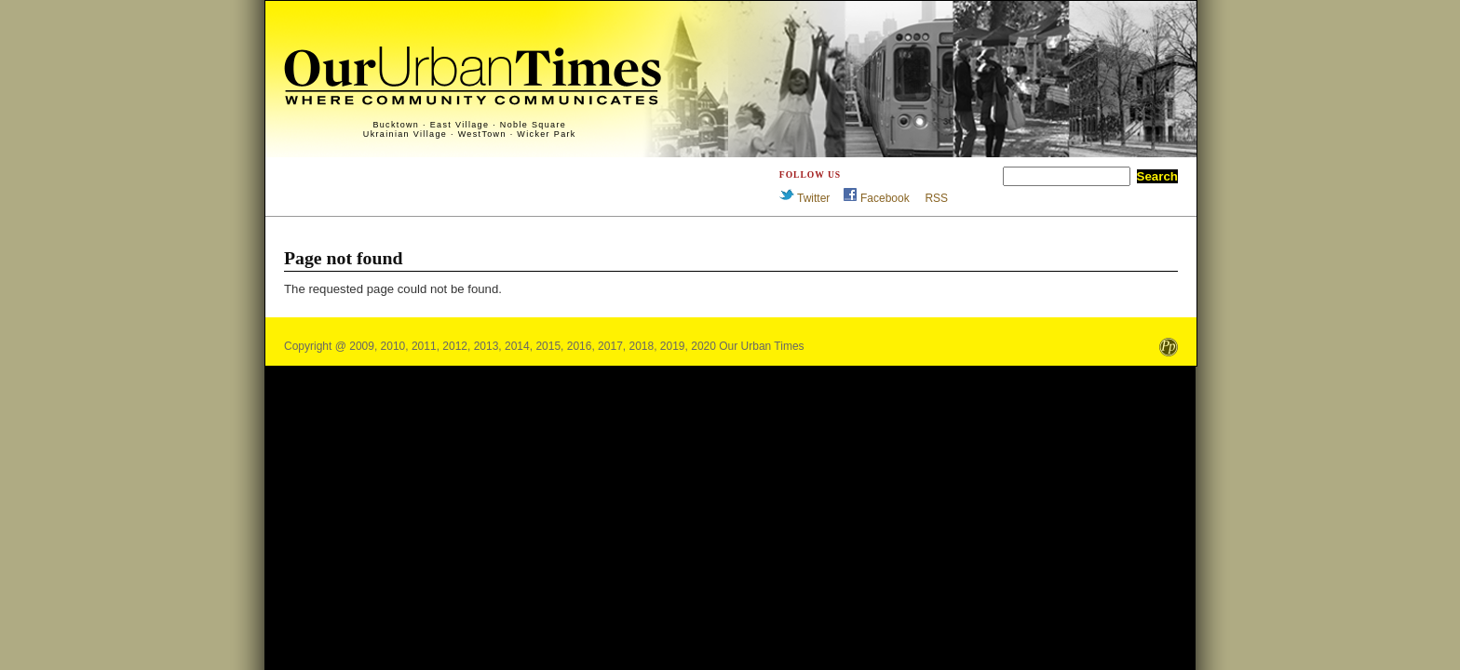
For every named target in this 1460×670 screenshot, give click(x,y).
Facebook (885, 198)
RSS (936, 198)
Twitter (813, 198)
